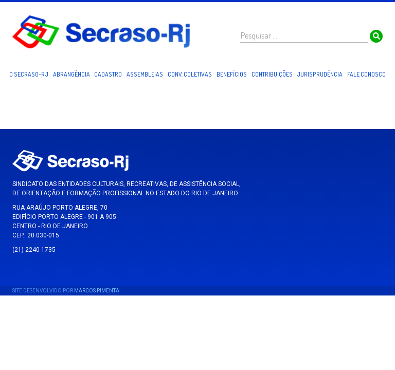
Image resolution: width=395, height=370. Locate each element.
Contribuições (272, 74)
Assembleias (145, 74)
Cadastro (108, 74)
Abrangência (71, 74)
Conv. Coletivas (190, 74)
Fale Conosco (366, 74)
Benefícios (232, 74)
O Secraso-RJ (28, 74)
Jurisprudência (320, 74)
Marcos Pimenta (96, 290)
